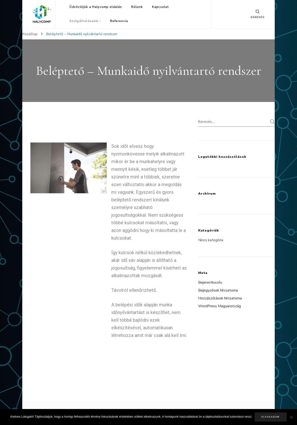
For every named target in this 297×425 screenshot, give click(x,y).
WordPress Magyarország (219, 306)
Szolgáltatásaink (83, 21)
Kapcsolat (160, 7)
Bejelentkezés (210, 282)
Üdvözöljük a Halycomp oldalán (95, 7)
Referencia (119, 21)
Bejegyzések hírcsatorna (218, 290)
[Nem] (291, 417)
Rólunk (137, 7)
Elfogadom (270, 416)
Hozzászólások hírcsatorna (220, 298)
